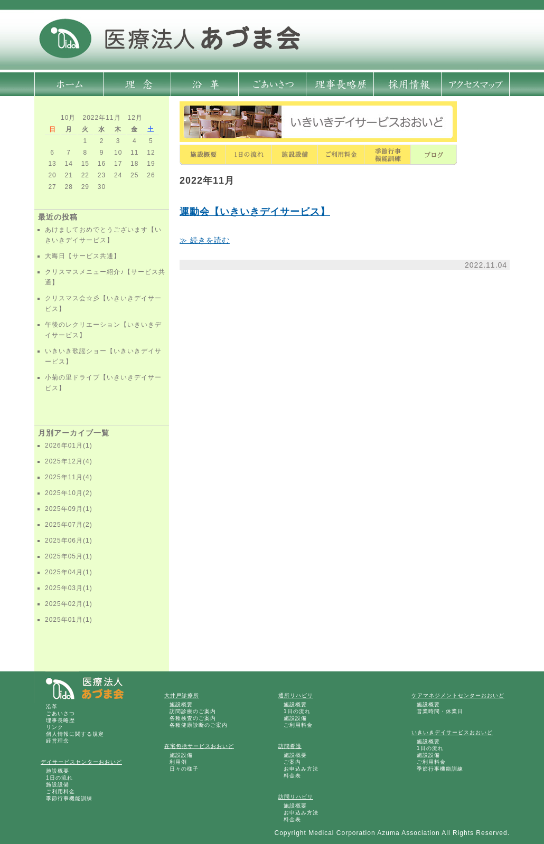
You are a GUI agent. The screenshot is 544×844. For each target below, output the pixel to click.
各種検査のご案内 (193, 718)
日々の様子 (184, 769)
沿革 (52, 706)
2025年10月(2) (68, 493)
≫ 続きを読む (205, 240)
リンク (54, 727)
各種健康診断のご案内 (199, 725)
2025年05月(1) (68, 556)
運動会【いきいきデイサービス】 (255, 211)
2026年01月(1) (68, 445)
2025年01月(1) (68, 619)
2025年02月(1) (68, 604)
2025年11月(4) (68, 477)
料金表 (292, 776)
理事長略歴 (60, 720)
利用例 (178, 762)
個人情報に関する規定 (75, 734)
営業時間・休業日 (440, 711)
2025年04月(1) (68, 572)
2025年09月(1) (68, 509)
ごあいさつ (60, 713)
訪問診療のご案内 (193, 711)
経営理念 (57, 741)
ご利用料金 (60, 791)
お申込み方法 (301, 769)
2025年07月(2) (68, 524)
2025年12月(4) (68, 461)
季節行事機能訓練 (69, 798)
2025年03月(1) (68, 588)
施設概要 (57, 771)
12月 (135, 117)
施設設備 (57, 785)
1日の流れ (59, 778)
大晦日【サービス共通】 (82, 256)
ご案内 (292, 762)
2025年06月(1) (68, 540)
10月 (68, 117)
